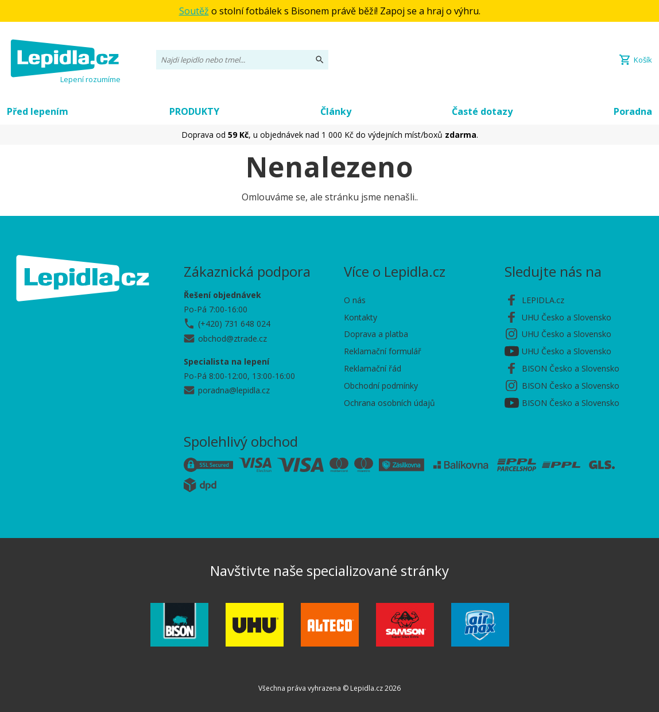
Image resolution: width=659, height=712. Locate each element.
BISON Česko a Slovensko (570, 368)
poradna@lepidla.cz (234, 390)
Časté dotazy (482, 111)
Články (335, 111)
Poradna (633, 111)
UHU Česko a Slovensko (566, 317)
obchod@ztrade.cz (232, 338)
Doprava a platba (376, 333)
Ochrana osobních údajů (389, 402)
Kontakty (360, 317)
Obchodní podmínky (381, 385)
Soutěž (194, 11)
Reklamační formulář (382, 351)
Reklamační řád (372, 368)
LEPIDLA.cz (543, 300)
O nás (355, 300)
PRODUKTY (194, 111)
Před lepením (37, 111)
